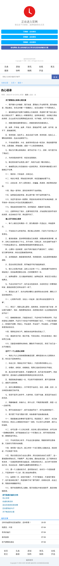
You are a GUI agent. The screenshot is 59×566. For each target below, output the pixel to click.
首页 (6, 551)
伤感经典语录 (7, 501)
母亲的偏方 (6, 532)
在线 (41, 67)
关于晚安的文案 (8, 512)
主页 (13, 83)
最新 (6, 71)
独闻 (29, 71)
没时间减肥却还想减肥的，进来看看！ (16, 522)
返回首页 (29, 560)
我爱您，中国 (7, 527)
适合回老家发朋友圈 (10, 505)
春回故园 (5, 537)
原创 (18, 67)
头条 (6, 67)
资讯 (29, 67)
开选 (41, 71)
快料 (18, 71)
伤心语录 (5, 498)
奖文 (53, 67)
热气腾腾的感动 (8, 542)
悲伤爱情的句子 (8, 508)
